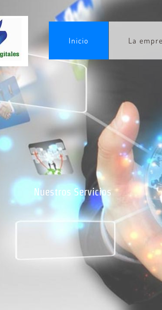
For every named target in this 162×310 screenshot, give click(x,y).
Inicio (79, 40)
